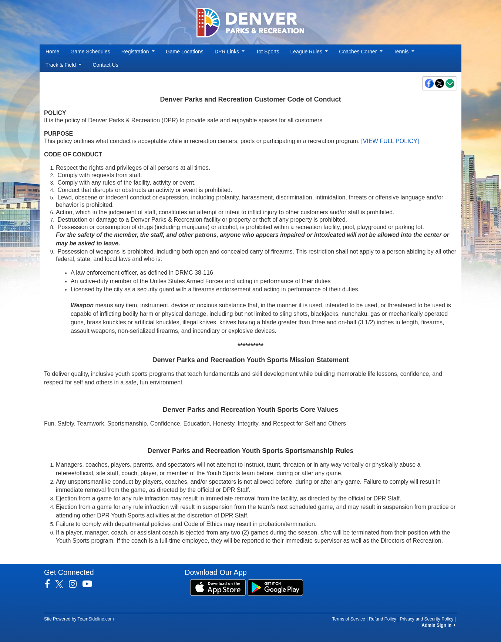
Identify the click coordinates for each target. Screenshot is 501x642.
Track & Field (63, 65)
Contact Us (105, 65)
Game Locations (185, 51)
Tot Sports (267, 51)
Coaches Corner (360, 51)
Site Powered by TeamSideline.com (79, 619)
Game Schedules (90, 51)
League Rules (309, 51)
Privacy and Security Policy (426, 619)
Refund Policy (382, 619)
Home (52, 51)
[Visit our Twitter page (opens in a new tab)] (62, 584)
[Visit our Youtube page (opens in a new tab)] (90, 584)
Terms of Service (348, 619)
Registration (138, 51)
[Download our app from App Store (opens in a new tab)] (218, 587)
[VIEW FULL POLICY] (390, 141)
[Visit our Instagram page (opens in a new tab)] (75, 584)
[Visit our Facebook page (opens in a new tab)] (50, 584)
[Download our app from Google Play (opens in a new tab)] (275, 587)
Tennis (404, 51)
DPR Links (230, 51)
